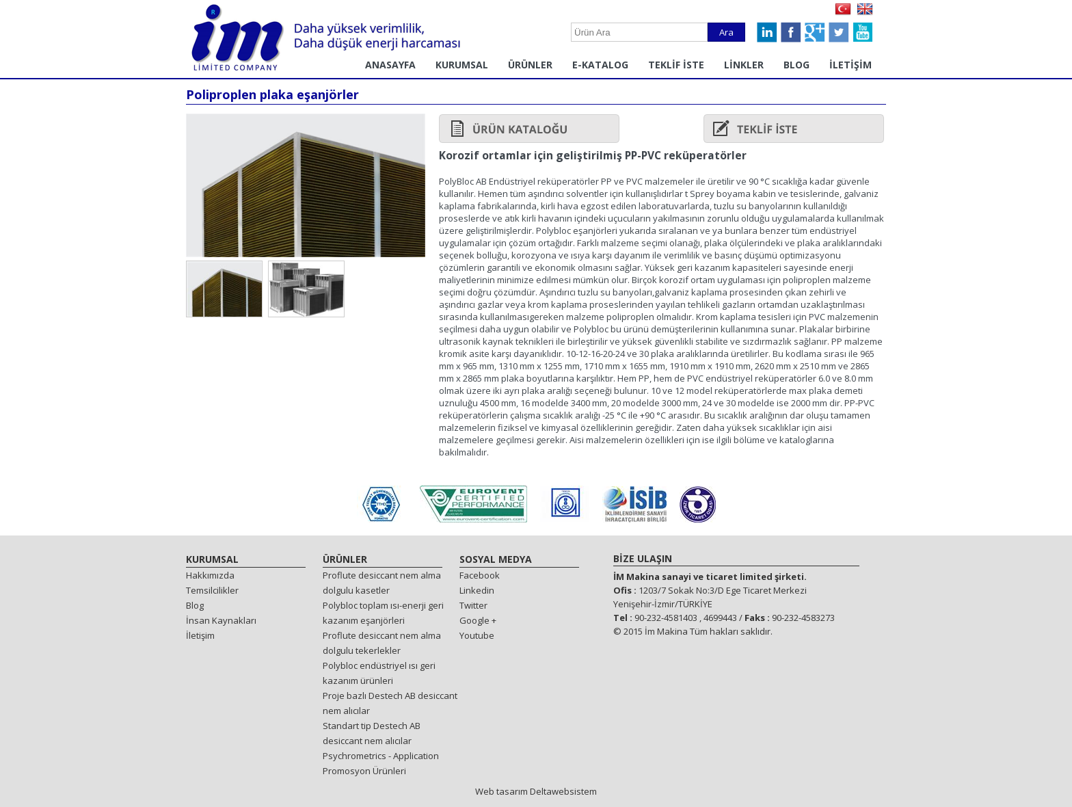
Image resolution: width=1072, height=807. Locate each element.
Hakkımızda (210, 575)
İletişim (200, 635)
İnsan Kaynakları (221, 620)
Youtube (476, 635)
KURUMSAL (462, 64)
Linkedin (476, 590)
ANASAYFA (390, 64)
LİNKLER (744, 64)
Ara (726, 32)
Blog (195, 605)
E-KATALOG (600, 64)
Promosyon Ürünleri (364, 771)
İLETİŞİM (850, 64)
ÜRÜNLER (530, 64)
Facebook (479, 575)
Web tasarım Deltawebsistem (536, 791)
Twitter (473, 605)
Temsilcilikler (212, 590)
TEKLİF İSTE (676, 64)
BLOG (796, 64)
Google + (477, 620)
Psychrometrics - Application (381, 756)
